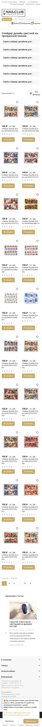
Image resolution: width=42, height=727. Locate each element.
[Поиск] (27, 19)
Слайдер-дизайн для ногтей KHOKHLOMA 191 (31, 222)
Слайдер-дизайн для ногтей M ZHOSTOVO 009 (10, 557)
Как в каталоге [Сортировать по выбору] (8, 93)
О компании (33, 2)
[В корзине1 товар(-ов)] (35, 23)
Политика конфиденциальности (17, 713)
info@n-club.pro (18, 685)
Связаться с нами (33, 4)
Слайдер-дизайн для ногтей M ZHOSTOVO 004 (30, 413)
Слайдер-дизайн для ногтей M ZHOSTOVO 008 (30, 509)
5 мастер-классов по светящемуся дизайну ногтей (21, 624)
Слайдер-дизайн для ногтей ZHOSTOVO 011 (30, 176)
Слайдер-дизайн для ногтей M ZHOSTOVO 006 (30, 461)
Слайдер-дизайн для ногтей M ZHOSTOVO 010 (30, 557)
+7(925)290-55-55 (14, 683)
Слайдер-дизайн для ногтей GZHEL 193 (30, 317)
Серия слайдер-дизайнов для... (18, 41)
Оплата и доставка (9, 2)
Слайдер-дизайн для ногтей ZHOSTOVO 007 (10, 176)
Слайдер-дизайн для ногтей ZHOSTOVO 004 (30, 130)
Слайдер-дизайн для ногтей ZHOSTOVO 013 (10, 222)
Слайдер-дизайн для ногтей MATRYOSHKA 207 (10, 318)
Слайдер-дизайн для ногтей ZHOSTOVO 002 (10, 130)
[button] (21, 660)
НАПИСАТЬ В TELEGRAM (10, 688)
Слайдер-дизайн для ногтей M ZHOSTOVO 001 (10, 365)
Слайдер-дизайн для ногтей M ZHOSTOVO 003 (10, 413)
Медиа (22, 2)
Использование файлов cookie (16, 715)
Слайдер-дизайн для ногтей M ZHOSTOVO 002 (30, 365)
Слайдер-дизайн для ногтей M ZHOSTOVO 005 (10, 461)
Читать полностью (16, 645)
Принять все (31, 721)
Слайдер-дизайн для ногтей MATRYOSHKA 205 (10, 270)
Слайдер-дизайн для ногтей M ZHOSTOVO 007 (10, 509)
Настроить (9, 721)
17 (25, 583)
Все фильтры (34, 93)
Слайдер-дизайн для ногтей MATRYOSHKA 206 (30, 270)
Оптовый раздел (17, 4)
